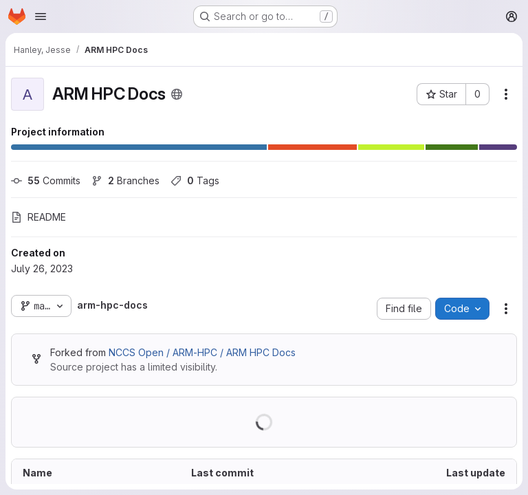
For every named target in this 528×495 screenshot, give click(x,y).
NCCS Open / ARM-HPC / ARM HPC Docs (202, 352)
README (38, 217)
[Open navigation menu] (41, 17)
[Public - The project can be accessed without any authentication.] (176, 94)
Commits (45, 180)
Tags (194, 180)
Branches (125, 180)
